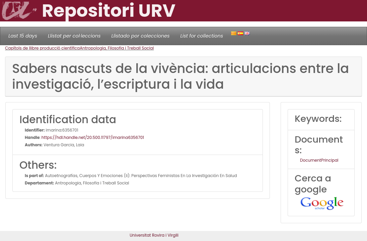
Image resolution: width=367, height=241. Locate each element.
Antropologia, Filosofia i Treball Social (117, 48)
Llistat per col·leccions (74, 35)
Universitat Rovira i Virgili (154, 235)
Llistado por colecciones (141, 35)
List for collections (201, 35)
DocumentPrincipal (319, 160)
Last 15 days (22, 35)
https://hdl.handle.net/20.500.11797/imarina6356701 (93, 137)
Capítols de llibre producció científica (42, 48)
